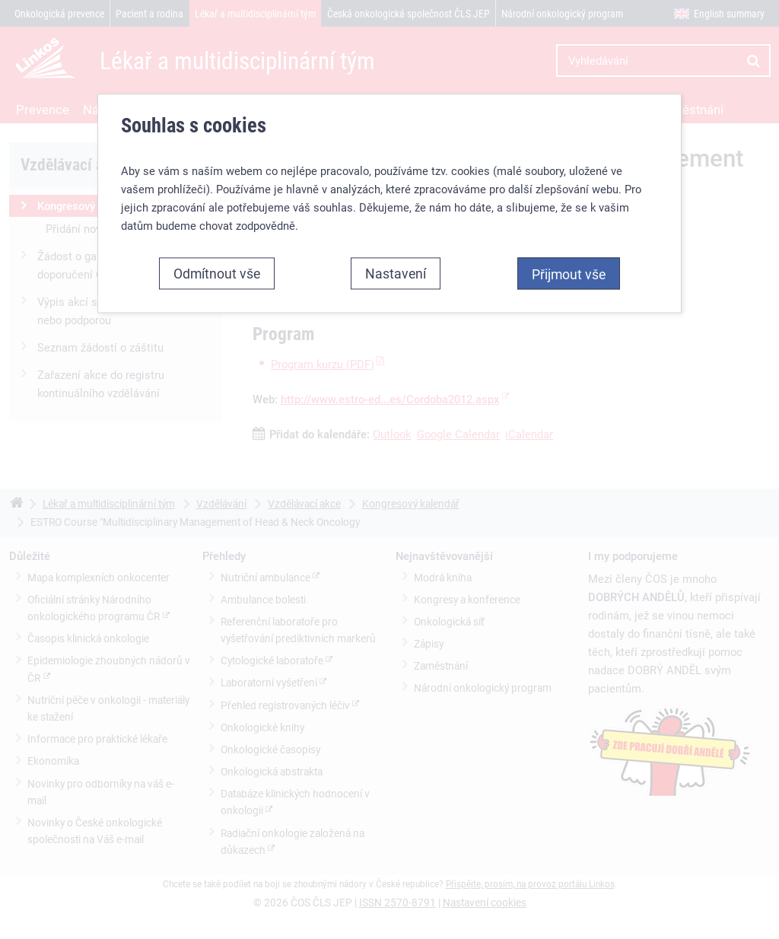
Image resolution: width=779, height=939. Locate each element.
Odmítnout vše (216, 273)
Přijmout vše (569, 274)
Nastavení (395, 273)
